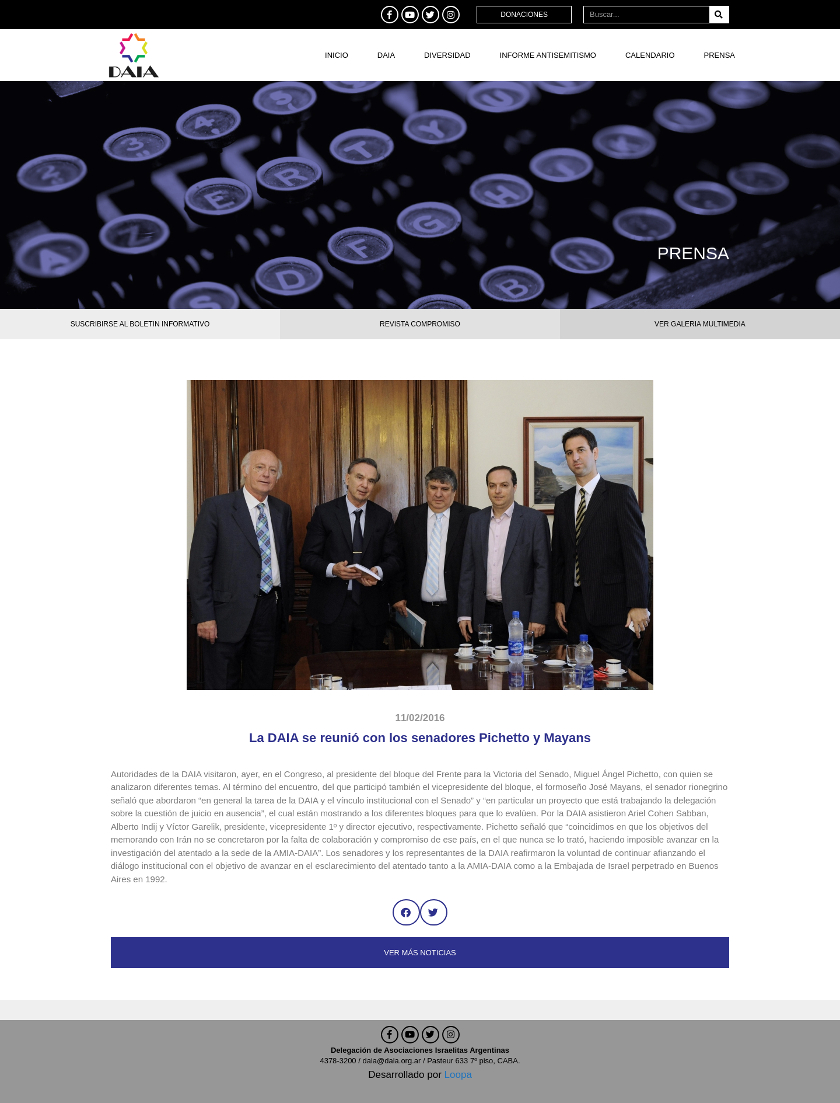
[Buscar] (719, 14)
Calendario (650, 55)
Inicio (336, 55)
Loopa (458, 1074)
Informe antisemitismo (548, 55)
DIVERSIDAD (447, 55)
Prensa (719, 55)
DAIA (386, 55)
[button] (406, 912)
